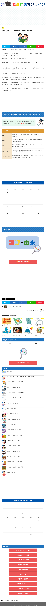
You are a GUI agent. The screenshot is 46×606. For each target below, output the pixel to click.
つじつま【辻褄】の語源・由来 (14, 461)
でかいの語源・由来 (12, 424)
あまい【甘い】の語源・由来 (14, 397)
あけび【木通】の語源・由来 (14, 429)
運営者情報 (28, 605)
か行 (3, 27)
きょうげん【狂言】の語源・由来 (15, 467)
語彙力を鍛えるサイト (23, 583)
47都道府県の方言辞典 (23, 588)
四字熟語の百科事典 (23, 564)
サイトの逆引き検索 (23, 261)
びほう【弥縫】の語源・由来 (14, 419)
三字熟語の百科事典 (23, 579)
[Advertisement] (23, 16)
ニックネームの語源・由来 (13, 445)
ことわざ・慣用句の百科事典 (23, 560)
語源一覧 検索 (10, 371)
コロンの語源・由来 (12, 472)
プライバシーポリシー (13, 605)
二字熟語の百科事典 (23, 569)
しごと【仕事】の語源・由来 (14, 387)
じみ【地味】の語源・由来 (13, 440)
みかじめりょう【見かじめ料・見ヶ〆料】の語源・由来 (20, 376)
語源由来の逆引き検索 (23, 362)
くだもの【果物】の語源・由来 (14, 435)
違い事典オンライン (23, 593)
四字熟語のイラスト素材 (23, 555)
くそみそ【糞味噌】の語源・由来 (15, 381)
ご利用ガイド (21, 605)
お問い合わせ (34, 605)
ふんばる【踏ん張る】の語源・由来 (15, 392)
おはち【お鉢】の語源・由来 (14, 451)
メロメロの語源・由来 (12, 403)
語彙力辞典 (23, 574)
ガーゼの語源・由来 (12, 408)
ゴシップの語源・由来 (12, 413)
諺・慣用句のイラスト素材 (23, 550)
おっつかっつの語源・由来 (13, 456)
